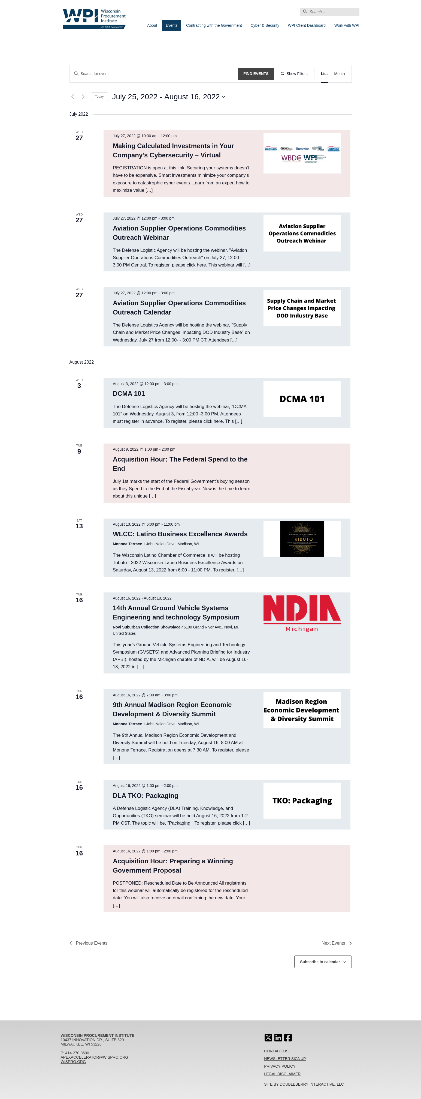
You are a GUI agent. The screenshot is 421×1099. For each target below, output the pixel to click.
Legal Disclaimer (282, 1074)
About (152, 25)
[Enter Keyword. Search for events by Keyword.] (154, 73)
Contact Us (276, 1051)
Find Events (256, 73)
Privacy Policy (279, 1066)
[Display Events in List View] (324, 73)
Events (171, 25)
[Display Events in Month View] (339, 73)
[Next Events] (83, 97)
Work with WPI (346, 25)
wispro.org (73, 1061)
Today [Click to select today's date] (99, 96)
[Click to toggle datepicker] (168, 96)
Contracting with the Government (214, 25)
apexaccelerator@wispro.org (94, 1057)
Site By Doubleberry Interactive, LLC (304, 1084)
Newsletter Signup (285, 1058)
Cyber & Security (265, 25)
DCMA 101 (129, 393)
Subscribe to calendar (320, 962)
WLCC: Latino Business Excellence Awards (180, 534)
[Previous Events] (72, 97)
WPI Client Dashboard (307, 25)
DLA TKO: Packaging (145, 795)
